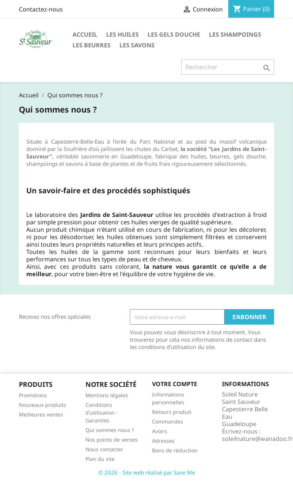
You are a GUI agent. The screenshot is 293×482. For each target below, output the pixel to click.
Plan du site (100, 458)
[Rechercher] (227, 67)
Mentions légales (106, 395)
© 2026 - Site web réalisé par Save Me (146, 472)
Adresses (163, 440)
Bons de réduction (175, 450)
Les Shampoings (235, 34)
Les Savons (137, 45)
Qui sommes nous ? (109, 430)
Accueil (85, 34)
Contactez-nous (41, 9)
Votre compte (174, 384)
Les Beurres (92, 45)
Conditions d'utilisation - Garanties (101, 412)
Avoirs (159, 431)
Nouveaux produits (42, 404)
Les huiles (122, 34)
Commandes (167, 421)
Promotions (33, 395)
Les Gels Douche (174, 34)
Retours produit (171, 411)
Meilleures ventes (41, 414)
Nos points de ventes (111, 439)
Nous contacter (104, 449)
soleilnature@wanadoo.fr (257, 439)
